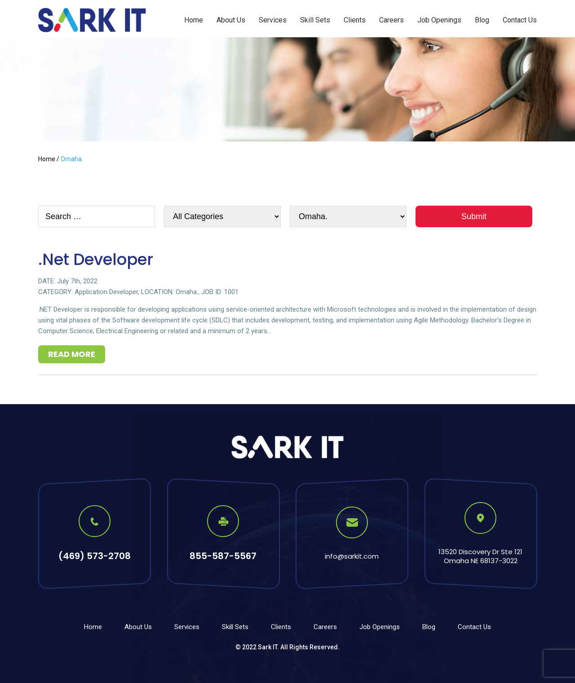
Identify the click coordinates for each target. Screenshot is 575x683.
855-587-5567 (223, 556)
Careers (391, 20)
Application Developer (106, 292)
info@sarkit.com (352, 556)
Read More (71, 354)
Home (193, 20)
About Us (231, 20)
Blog (482, 20)
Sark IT (267, 647)
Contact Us (520, 20)
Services (273, 20)
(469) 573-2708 (94, 556)
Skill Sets (315, 20)
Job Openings (439, 20)
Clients (355, 20)
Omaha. (187, 292)
